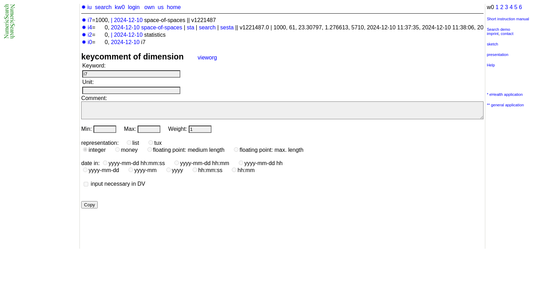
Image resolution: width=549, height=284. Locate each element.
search (103, 7)
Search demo (498, 29)
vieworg (207, 58)
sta (190, 27)
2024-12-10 (128, 20)
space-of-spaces (161, 27)
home (174, 7)
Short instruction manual (508, 19)
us (161, 7)
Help (491, 65)
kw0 (120, 7)
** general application (505, 105)
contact (507, 33)
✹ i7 (87, 20)
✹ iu (86, 7)
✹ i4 (87, 27)
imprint (493, 33)
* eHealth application (505, 94)
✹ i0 (87, 42)
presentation (497, 54)
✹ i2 (87, 35)
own (149, 7)
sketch (492, 44)
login (134, 7)
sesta (227, 27)
